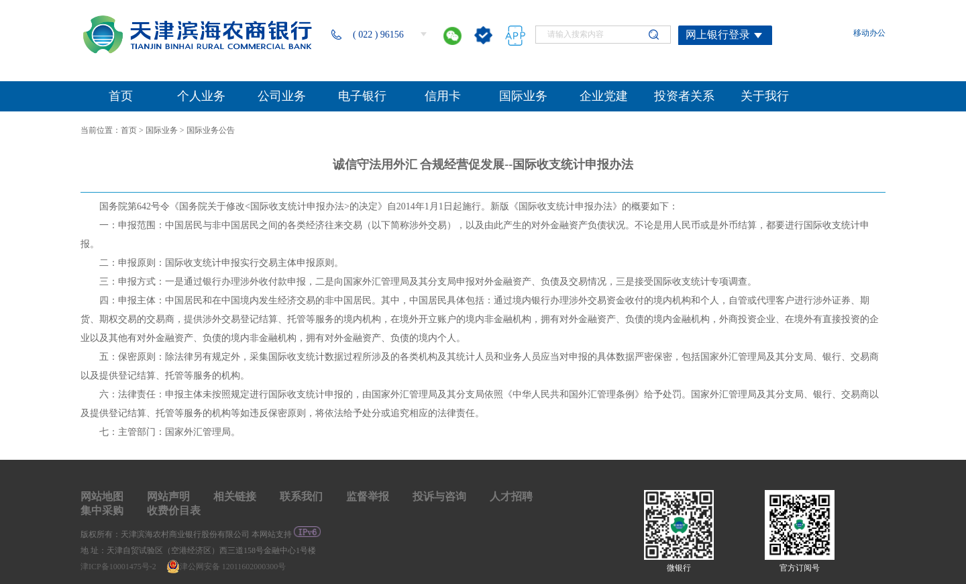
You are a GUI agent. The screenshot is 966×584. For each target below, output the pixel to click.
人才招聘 (511, 496)
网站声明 (168, 496)
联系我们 (301, 496)
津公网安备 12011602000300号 (226, 566)
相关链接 (234, 496)
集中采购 (101, 510)
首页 (129, 130)
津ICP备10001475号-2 (119, 566)
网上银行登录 (718, 34)
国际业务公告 (210, 130)
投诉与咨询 (439, 496)
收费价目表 (174, 510)
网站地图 (101, 496)
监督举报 (367, 496)
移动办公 (869, 33)
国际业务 (162, 130)
